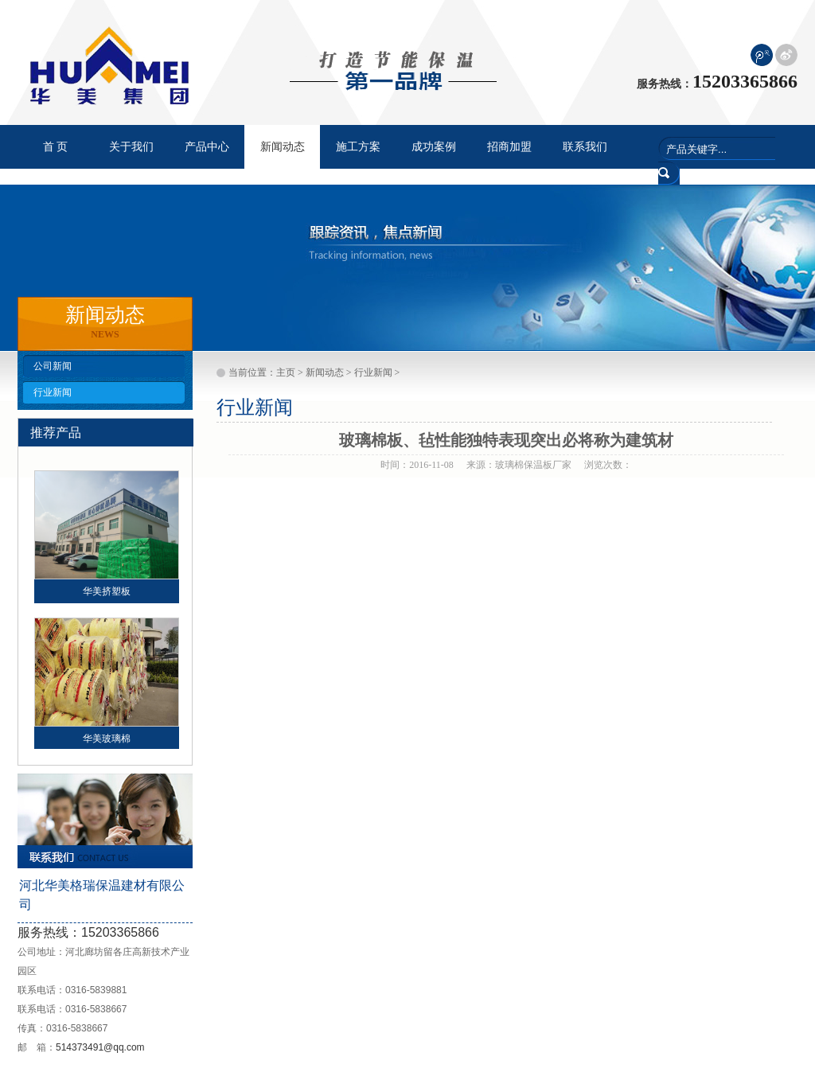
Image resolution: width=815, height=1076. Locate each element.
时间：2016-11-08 (417, 464)
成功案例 (433, 147)
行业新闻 (52, 392)
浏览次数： (608, 464)
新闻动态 (325, 372)
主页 (285, 372)
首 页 (55, 147)
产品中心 (207, 147)
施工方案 (358, 147)
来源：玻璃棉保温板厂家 (518, 464)
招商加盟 (509, 147)
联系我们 (585, 147)
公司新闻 (52, 366)
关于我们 (131, 147)
